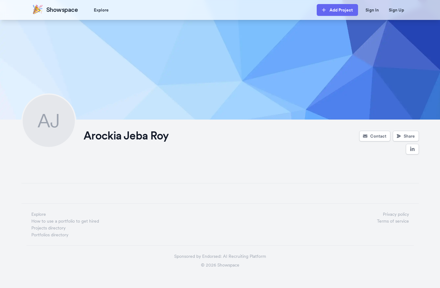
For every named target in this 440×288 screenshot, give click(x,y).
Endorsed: (212, 256)
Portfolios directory (49, 235)
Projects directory (48, 228)
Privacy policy (396, 214)
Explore (101, 10)
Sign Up (396, 10)
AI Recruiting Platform (244, 256)
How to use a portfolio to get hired (65, 221)
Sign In (372, 10)
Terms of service (393, 221)
